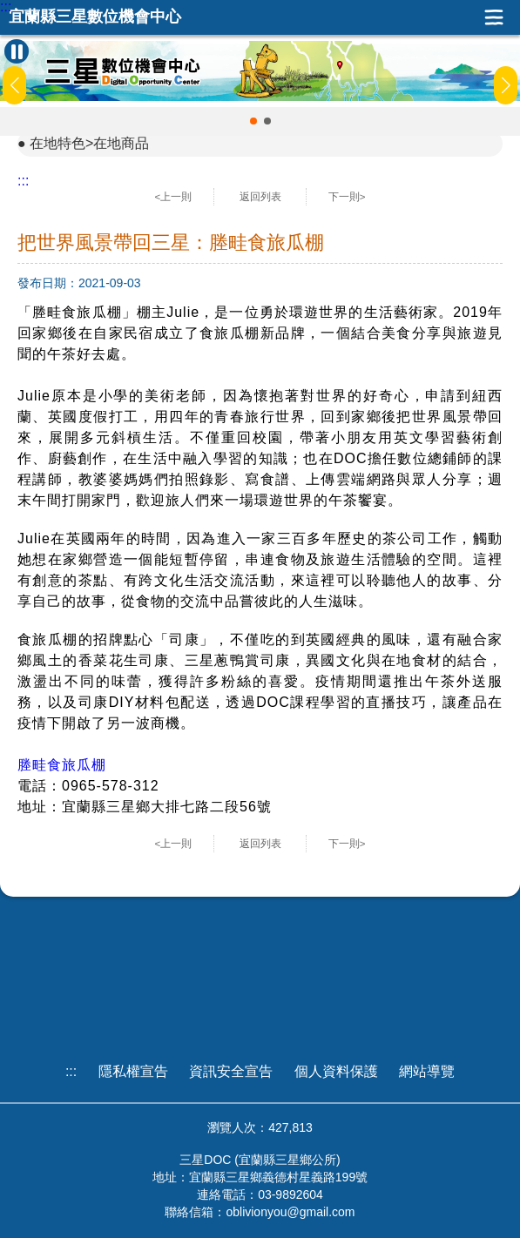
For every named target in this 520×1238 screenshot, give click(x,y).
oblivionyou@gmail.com (290, 1212)
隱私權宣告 (133, 1071)
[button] (253, 121)
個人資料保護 (336, 1071)
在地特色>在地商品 (89, 143)
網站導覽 (427, 1071)
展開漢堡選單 (494, 17)
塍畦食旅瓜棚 (61, 764)
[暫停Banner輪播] (16, 51)
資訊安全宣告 (231, 1071)
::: (5, 7)
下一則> (347, 197)
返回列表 (260, 197)
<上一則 (173, 197)
